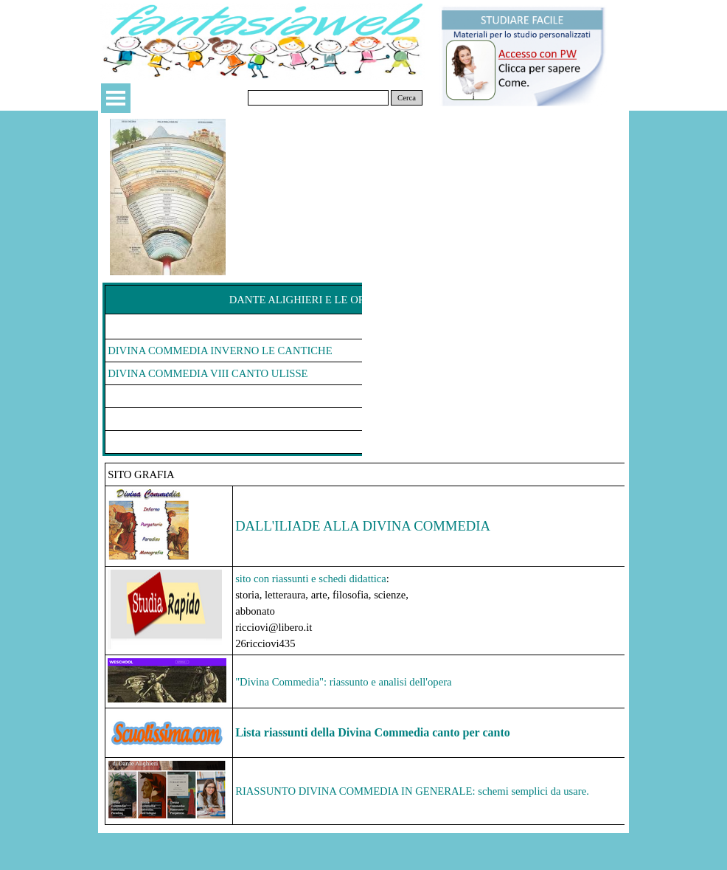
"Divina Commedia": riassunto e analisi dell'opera (343, 682)
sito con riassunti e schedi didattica (310, 578)
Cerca (406, 98)
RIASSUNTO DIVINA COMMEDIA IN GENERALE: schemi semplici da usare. (412, 791)
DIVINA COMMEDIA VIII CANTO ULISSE (207, 373)
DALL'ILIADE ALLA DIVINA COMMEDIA (362, 526)
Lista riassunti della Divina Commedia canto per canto (372, 732)
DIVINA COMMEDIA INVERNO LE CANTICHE (220, 350)
